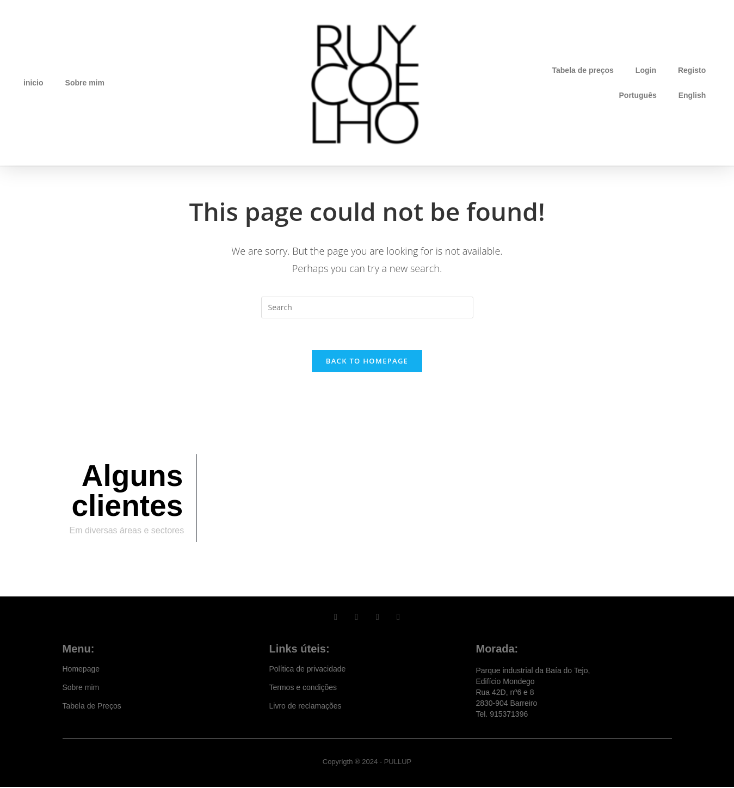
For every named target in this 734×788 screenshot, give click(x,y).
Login (646, 70)
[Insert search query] (367, 307)
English (692, 95)
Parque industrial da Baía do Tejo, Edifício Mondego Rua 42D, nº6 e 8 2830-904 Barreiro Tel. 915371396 (533, 693)
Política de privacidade (307, 670)
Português (638, 95)
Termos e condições (303, 688)
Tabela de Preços (92, 707)
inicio (33, 82)
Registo (692, 70)
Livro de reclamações (305, 707)
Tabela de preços (583, 70)
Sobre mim (84, 82)
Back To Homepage (367, 362)
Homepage (81, 670)
